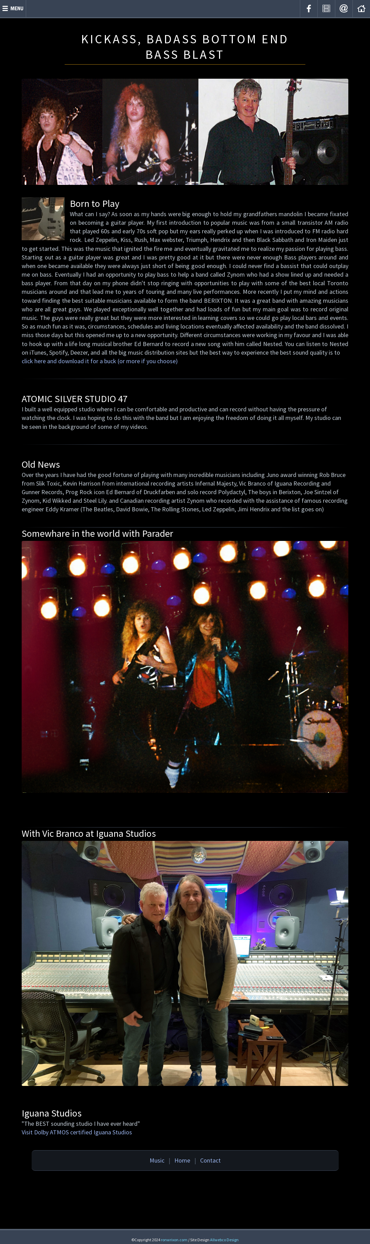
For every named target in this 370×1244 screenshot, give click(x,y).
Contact (210, 1160)
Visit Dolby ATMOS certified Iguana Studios (77, 1132)
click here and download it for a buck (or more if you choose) (100, 361)
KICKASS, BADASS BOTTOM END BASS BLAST (185, 46)
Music (157, 1160)
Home (182, 1160)
